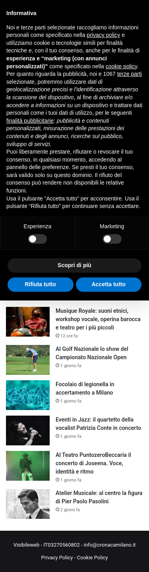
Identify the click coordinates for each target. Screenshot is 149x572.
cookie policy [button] (121, 66)
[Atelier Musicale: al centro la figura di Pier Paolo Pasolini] (28, 504)
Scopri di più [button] (74, 265)
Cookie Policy (92, 557)
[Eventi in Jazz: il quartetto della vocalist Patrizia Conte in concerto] (28, 430)
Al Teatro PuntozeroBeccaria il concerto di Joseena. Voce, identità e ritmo (93, 463)
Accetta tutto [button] (108, 284)
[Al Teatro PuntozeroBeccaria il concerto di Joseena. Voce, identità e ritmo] (28, 466)
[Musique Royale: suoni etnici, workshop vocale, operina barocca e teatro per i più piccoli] (28, 322)
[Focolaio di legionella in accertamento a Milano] (28, 395)
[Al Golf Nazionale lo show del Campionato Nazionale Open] (28, 360)
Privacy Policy (57, 557)
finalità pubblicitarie (30, 120)
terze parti (129, 74)
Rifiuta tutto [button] (40, 284)
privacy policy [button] (103, 35)
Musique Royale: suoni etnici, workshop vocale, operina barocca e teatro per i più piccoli (98, 319)
